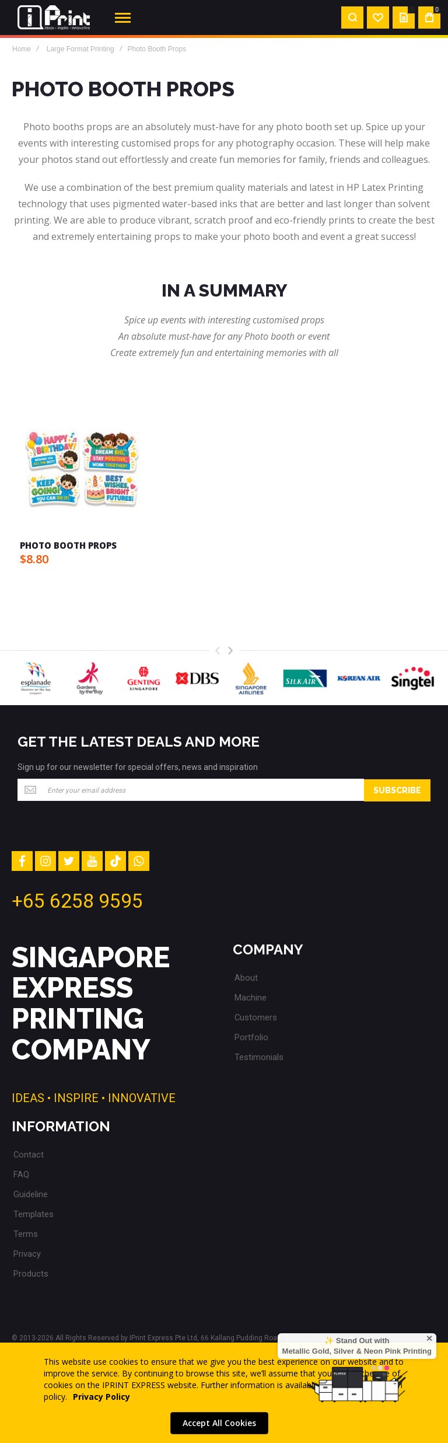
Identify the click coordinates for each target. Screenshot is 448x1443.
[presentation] (230, 650)
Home (21, 49)
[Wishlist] (378, 17)
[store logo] (54, 17)
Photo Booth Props (68, 545)
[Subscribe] (397, 790)
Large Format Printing (80, 49)
